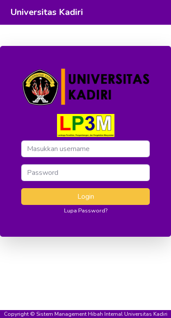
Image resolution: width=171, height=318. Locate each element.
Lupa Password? (85, 211)
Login (85, 196)
